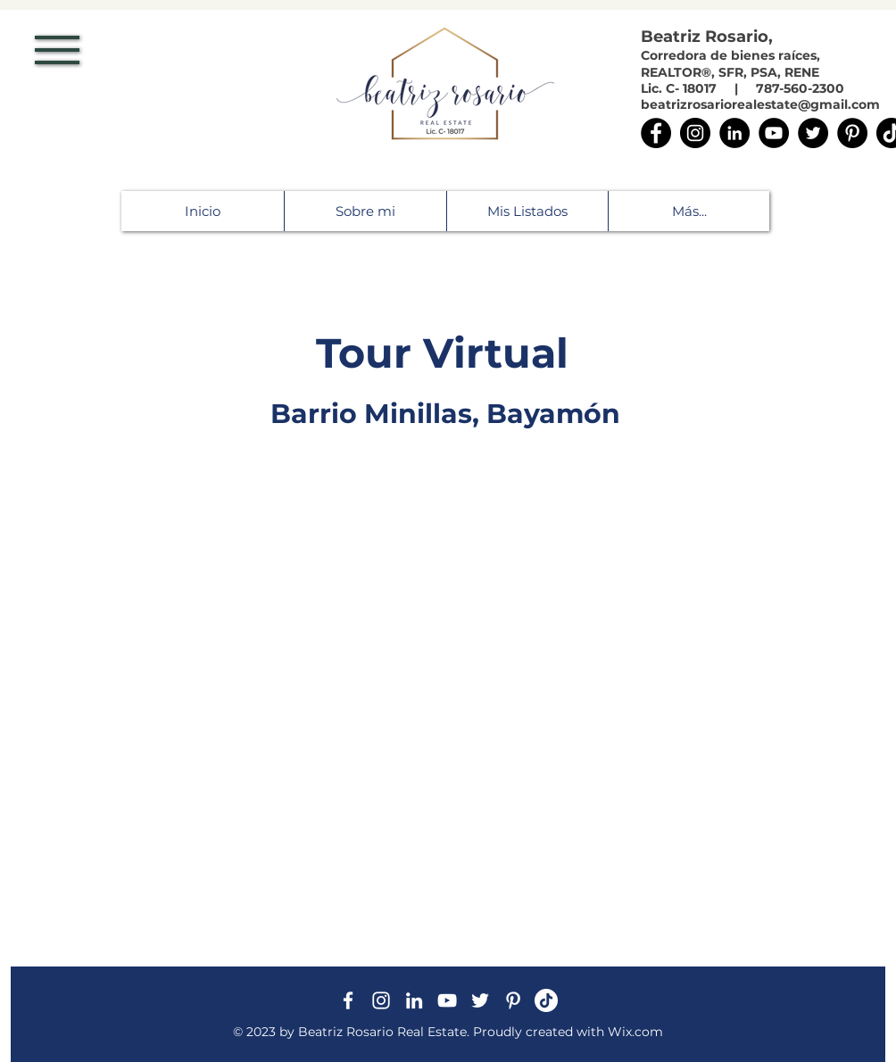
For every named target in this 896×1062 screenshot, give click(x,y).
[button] (57, 50)
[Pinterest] (852, 133)
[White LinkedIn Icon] (414, 1000)
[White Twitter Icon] (480, 1000)
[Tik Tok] (546, 1000)
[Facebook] (656, 133)
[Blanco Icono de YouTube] (447, 1000)
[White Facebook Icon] (348, 1000)
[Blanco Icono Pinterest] (513, 1000)
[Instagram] (695, 133)
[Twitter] (813, 133)
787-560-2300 (802, 88)
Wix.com (635, 1032)
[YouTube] (774, 133)
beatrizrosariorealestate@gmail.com (760, 104)
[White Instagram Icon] (381, 1000)
